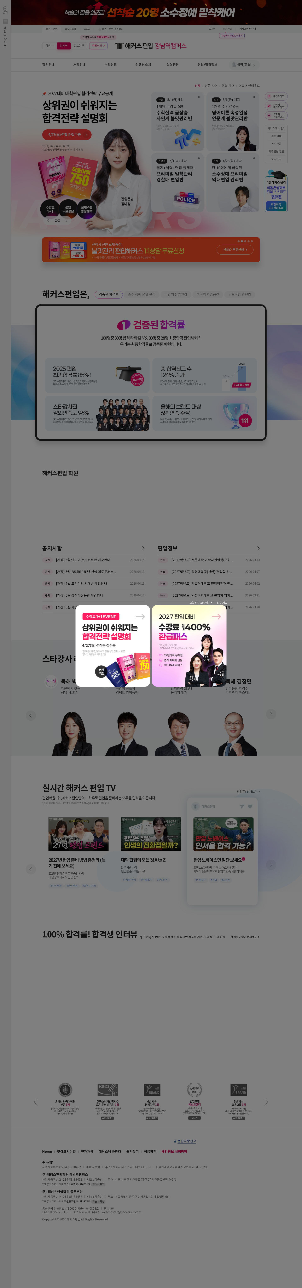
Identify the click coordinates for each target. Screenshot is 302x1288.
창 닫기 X (222, 603)
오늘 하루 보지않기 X (201, 603)
